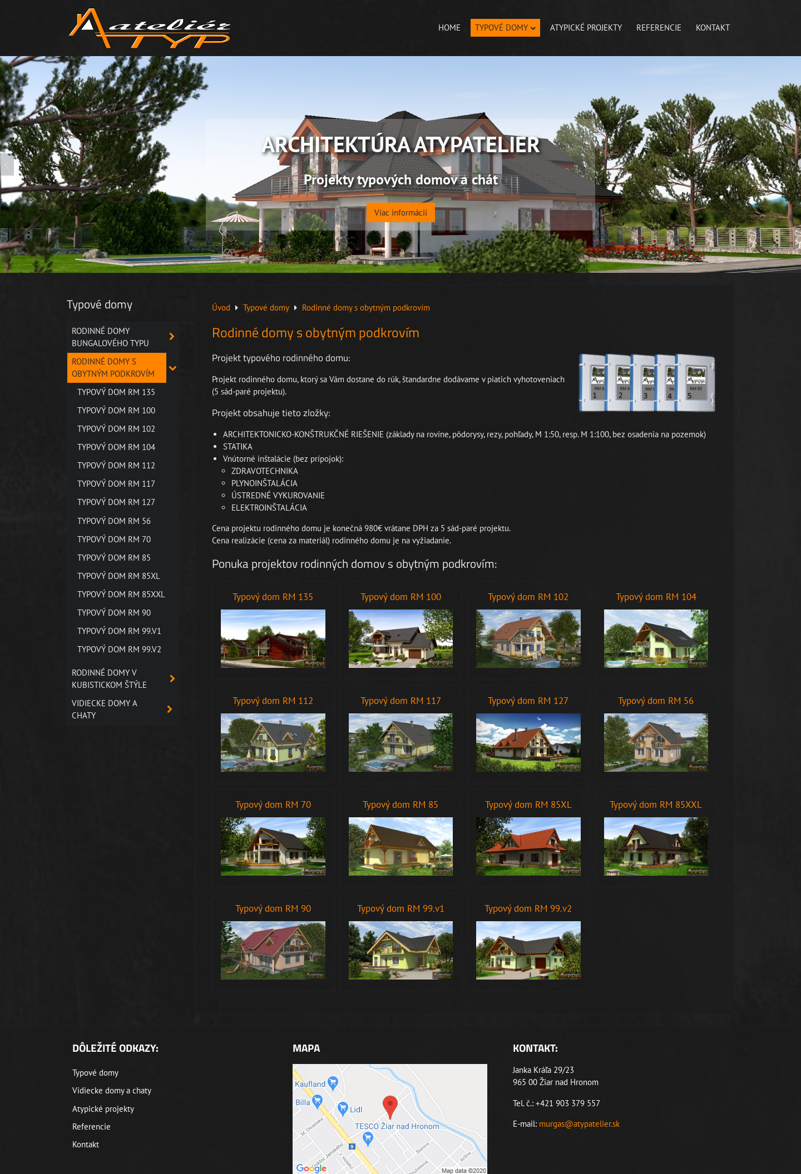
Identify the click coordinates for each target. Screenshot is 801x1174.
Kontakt (713, 27)
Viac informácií (400, 205)
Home (449, 27)
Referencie (658, 27)
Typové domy (505, 27)
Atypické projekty (586, 27)
